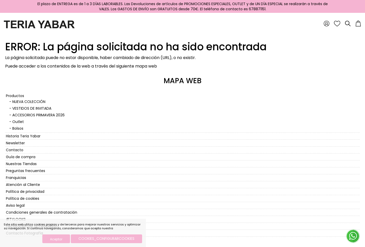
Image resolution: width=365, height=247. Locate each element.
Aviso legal (15, 205)
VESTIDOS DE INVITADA (31, 108)
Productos (15, 95)
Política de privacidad (25, 191)
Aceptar (56, 239)
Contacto (14, 150)
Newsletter (15, 143)
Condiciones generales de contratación (41, 212)
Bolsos (17, 128)
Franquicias (16, 177)
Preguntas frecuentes (25, 170)
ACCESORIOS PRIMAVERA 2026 (38, 115)
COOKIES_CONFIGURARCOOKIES (106, 238)
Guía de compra (20, 156)
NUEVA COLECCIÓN (28, 101)
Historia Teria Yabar (23, 136)
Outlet (18, 121)
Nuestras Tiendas (21, 163)
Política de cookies (22, 198)
